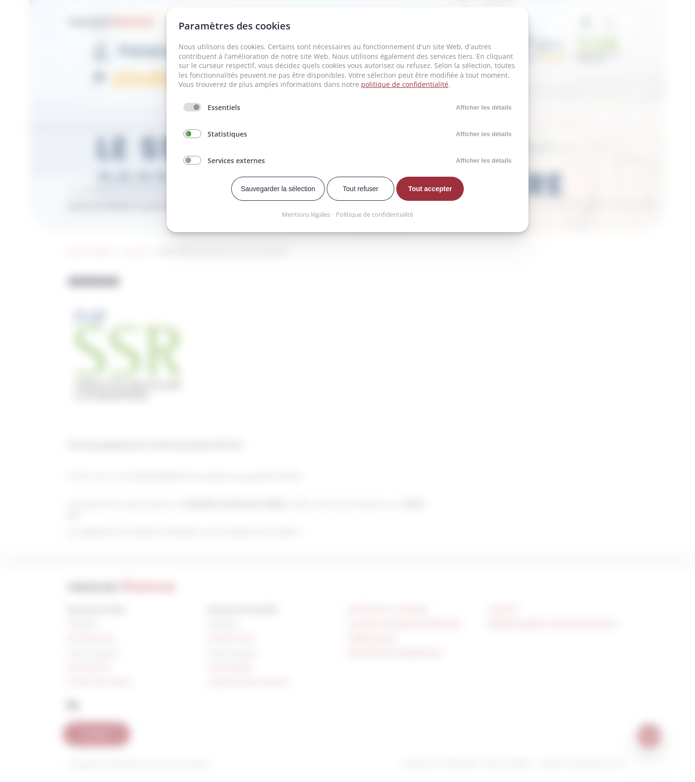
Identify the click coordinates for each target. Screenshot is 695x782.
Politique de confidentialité (374, 214)
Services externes (236, 160)
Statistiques (227, 134)
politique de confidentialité (404, 84)
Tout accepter (430, 189)
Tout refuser (360, 189)
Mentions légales (306, 214)
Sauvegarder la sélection (278, 189)
